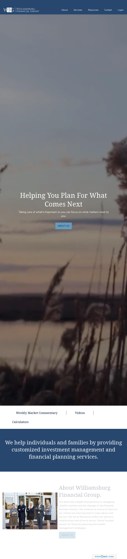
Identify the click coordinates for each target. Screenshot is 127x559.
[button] (64, 4)
